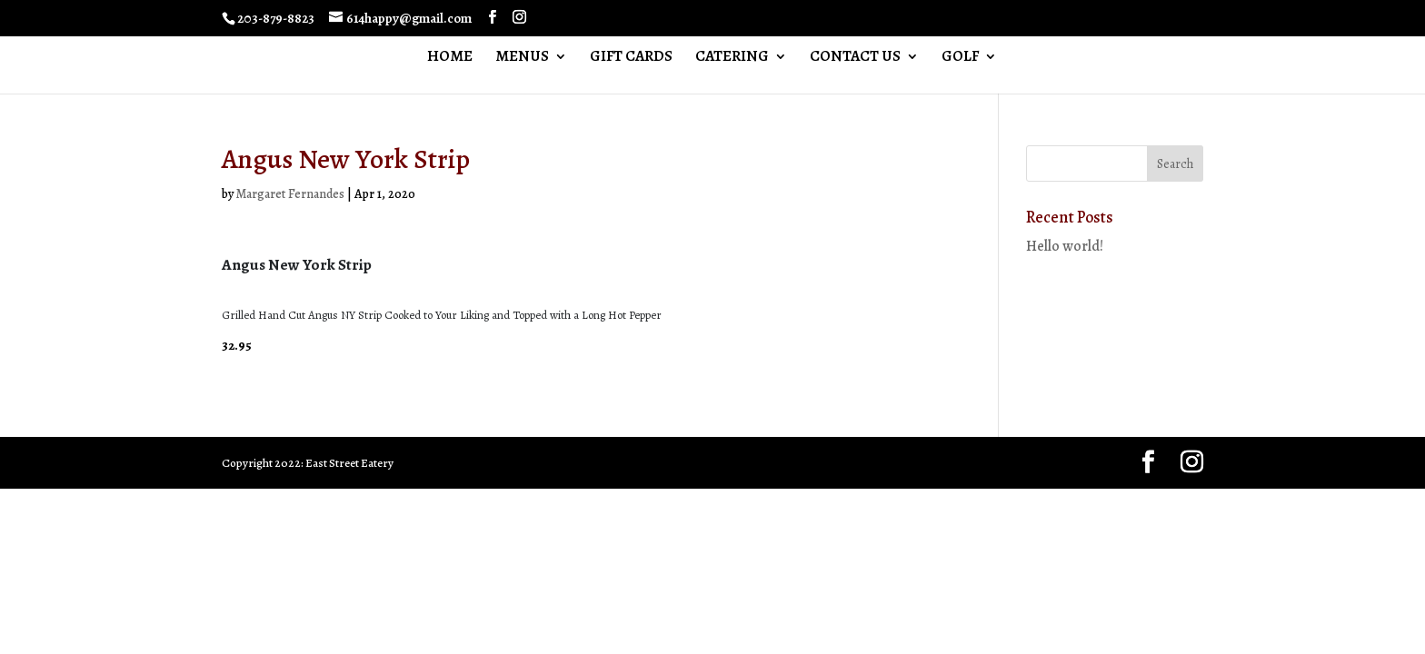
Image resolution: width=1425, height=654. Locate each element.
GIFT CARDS (631, 58)
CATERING (732, 58)
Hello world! (1064, 246)
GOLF (960, 58)
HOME (450, 58)
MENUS (522, 58)
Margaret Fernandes (290, 194)
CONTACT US (855, 58)
